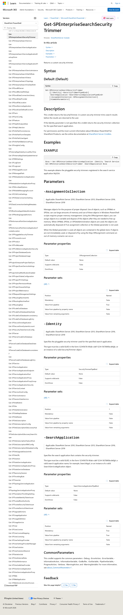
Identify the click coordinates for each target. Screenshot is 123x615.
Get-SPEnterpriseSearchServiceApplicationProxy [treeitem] (23, 64)
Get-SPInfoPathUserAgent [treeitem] (18, 138)
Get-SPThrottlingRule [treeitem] (16, 476)
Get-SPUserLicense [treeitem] (16, 529)
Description (50, 50)
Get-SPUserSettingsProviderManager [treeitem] (22, 544)
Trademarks (99, 604)
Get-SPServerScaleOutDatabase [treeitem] (20, 337)
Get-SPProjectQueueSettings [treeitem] (19, 287)
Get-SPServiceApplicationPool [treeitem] (20, 374)
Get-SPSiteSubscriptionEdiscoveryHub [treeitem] (23, 427)
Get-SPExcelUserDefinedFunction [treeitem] (21, 109)
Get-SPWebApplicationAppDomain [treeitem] (21, 583)
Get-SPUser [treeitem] (13, 526)
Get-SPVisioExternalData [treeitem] (18, 558)
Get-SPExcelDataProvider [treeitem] (18, 99)
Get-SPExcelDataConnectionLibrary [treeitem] (22, 95)
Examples (50, 54)
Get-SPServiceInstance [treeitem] (17, 395)
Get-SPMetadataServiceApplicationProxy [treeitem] (22, 182)
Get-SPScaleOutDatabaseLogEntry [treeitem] (21, 319)
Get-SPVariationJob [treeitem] (16, 554)
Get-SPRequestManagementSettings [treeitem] (22, 294)
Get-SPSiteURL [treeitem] (14, 455)
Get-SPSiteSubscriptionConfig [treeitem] (20, 424)
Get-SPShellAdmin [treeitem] (15, 403)
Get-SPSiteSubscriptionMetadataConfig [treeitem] (23, 448)
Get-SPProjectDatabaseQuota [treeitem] (20, 252)
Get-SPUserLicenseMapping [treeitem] (19, 533)
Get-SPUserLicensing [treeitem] (16, 536)
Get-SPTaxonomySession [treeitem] (18, 473)
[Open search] (111, 3)
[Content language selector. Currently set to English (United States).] (14, 598)
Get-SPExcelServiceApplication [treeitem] (20, 106)
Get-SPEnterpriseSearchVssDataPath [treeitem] (22, 85)
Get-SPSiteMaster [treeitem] (15, 417)
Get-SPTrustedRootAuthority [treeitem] (19, 501)
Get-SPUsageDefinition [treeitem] (17, 519)
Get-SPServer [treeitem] (14, 333)
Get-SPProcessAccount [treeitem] (17, 238)
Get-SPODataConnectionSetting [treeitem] (21, 198)
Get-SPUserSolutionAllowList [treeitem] (19, 551)
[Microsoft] (4, 3)
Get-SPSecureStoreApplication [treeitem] (20, 322)
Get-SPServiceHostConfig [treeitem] (18, 392)
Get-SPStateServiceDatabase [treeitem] (19, 469)
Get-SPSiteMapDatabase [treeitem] (18, 413)
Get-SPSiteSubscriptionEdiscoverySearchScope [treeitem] (23, 434)
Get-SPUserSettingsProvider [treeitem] (19, 540)
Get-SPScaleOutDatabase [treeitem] (18, 308)
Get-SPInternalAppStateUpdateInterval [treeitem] (23, 155)
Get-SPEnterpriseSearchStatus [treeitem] (20, 77)
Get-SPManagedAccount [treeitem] (18, 170)
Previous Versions (21, 604)
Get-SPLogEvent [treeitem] (15, 162)
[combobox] (20, 23)
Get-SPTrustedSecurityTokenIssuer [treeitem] (21, 504)
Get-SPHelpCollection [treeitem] (17, 127)
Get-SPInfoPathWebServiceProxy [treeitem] (21, 142)
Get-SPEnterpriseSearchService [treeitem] (20, 41)
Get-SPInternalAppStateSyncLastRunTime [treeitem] (22, 150)
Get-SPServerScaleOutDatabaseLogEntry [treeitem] (22, 358)
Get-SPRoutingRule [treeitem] (16, 305)
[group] (82, 163)
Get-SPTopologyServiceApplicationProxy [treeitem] (22, 488)
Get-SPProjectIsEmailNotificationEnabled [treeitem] (22, 271)
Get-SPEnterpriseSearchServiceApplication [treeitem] (23, 46)
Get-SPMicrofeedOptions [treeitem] (18, 187)
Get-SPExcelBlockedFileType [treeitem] (19, 92)
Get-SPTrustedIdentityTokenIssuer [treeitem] (21, 497)
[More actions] (118, 18)
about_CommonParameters (58, 567)
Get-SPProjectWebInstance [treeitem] (19, 290)
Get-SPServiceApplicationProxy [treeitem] (20, 378)
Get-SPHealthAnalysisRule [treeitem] (18, 124)
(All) (47, 284)
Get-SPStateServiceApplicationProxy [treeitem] (22, 466)
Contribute (43, 604)
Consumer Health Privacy (69, 604)
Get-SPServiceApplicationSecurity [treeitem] (21, 385)
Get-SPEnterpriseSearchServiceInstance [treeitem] (23, 70)
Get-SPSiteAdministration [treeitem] (18, 410)
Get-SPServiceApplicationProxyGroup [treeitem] (22, 381)
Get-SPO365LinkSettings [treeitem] (18, 194)
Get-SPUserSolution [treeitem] (16, 547)
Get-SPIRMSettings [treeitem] (16, 159)
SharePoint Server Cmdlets (100, 134)
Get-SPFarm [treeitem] (13, 113)
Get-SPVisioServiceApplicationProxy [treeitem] (22, 572)
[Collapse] (35, 18)
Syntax (49, 47)
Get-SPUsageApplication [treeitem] (18, 515)
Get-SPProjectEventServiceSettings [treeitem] (21, 266)
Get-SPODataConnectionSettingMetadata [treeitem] (22, 203)
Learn (46, 18)
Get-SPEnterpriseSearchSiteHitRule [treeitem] (21, 74)
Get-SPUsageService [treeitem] (16, 522)
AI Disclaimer (7, 604)
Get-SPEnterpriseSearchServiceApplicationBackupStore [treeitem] (23, 54)
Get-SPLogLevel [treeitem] (14, 166)
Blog (32, 604)
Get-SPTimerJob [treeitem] (15, 480)
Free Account (114, 10)
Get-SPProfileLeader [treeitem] (16, 245)
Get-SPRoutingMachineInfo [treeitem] (19, 298)
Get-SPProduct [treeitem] (14, 241)
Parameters (51, 57)
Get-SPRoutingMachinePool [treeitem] (19, 301)
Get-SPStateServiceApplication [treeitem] (20, 462)
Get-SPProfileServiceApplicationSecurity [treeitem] (23, 249)
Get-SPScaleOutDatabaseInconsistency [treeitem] (23, 315)
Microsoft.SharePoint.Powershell (72, 18)
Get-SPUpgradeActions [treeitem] (17, 511)
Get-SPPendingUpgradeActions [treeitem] (20, 214)
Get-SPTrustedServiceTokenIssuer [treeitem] (21, 508)
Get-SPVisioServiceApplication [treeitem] (20, 569)
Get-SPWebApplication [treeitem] (17, 579)
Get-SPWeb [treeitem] (13, 576)
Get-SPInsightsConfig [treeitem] (17, 145)
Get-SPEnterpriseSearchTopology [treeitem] (21, 81)
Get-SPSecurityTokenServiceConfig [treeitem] (21, 330)
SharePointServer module (60, 38)
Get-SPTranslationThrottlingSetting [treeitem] (21, 494)
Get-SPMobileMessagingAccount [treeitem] (21, 190)
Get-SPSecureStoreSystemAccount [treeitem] (22, 326)
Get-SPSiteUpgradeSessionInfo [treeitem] (20, 451)
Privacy (52, 604)
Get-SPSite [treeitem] (13, 406)
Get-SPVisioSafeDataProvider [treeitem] (19, 565)
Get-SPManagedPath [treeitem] (16, 173)
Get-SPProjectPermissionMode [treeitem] (20, 283)
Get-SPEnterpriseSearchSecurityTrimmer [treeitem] (22, 35)
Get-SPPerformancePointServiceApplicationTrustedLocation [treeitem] (23, 228)
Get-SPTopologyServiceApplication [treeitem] (21, 483)
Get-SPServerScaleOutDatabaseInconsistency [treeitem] (23, 350)
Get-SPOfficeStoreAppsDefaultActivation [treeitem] (22, 209)
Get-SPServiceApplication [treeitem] (18, 367)
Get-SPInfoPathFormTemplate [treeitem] (20, 134)
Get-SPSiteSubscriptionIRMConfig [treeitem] (21, 444)
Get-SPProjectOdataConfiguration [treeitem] (21, 276)
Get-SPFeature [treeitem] (14, 120)
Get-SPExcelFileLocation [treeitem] (17, 102)
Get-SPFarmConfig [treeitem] (15, 117)
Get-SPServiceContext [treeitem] (17, 388)
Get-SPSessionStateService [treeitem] (19, 399)
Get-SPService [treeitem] (14, 363)
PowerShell (54, 18)
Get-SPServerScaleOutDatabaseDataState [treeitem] (22, 342)
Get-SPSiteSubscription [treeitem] (17, 420)
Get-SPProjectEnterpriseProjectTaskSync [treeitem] (22, 261)
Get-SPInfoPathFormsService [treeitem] (19, 131)
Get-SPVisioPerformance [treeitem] (18, 561)
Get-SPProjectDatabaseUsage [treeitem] (20, 256)
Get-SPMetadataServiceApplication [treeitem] (22, 177)
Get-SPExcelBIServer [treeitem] (16, 88)
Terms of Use (87, 604)
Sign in (117, 3)
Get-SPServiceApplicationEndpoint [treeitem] (21, 370)
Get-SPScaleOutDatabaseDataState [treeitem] (22, 312)
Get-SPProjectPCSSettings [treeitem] (18, 280)
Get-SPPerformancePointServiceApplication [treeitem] (23, 219)
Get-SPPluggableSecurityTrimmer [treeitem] (21, 234)
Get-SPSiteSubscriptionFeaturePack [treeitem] (22, 441)
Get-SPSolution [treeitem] (14, 459)
